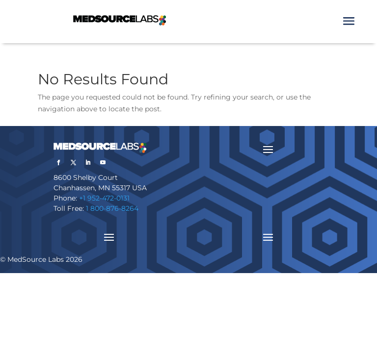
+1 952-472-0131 (104, 198)
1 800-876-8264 (112, 208)
